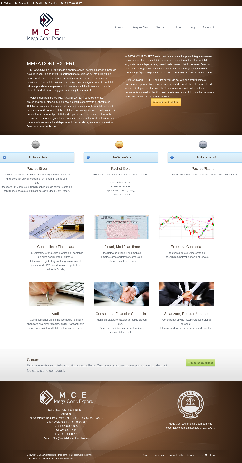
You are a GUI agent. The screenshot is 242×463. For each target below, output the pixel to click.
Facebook (23, 3)
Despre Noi (139, 27)
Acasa (118, 27)
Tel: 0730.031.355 (73, 3)
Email (39, 3)
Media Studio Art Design (62, 458)
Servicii (161, 27)
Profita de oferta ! (38, 157)
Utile (177, 27)
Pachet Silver (37, 169)
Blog (191, 27)
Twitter (7, 3)
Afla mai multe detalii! (166, 102)
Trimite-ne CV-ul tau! (200, 362)
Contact (208, 27)
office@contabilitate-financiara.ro (69, 438)
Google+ (53, 3)
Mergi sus (210, 455)
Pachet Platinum (204, 169)
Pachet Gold (121, 169)
